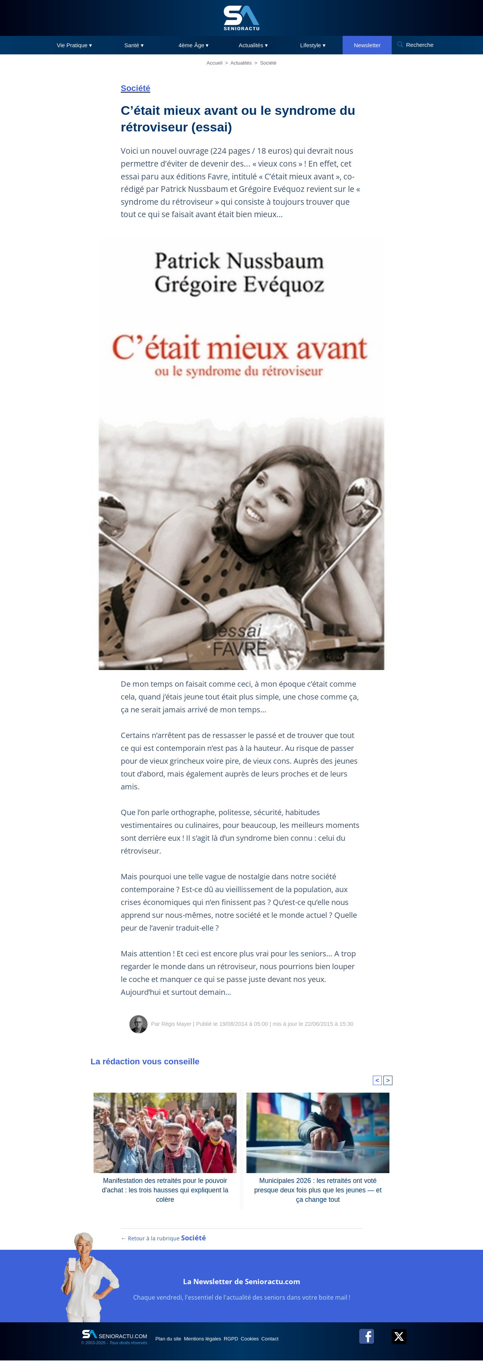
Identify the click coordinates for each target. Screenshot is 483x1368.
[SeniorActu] (241, 18)
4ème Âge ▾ (193, 45)
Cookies (278, 1346)
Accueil (214, 63)
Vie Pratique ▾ (74, 45)
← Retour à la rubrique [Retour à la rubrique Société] (164, 1245)
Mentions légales (215, 1346)
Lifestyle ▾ (313, 45)
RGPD (252, 1346)
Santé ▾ (134, 45)
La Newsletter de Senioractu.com (242, 1287)
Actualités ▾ (253, 45)
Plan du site (173, 1346)
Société (268, 63)
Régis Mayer (176, 1024)
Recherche (420, 45)
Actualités (241, 63)
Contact (305, 1346)
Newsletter (367, 45)
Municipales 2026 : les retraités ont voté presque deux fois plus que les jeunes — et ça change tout (318, 1184)
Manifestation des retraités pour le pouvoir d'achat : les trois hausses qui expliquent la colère (165, 1184)
